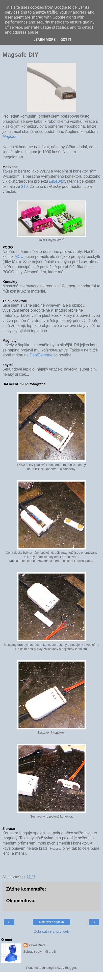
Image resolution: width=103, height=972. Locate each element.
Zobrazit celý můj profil (40, 951)
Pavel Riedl (37, 945)
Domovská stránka (51, 922)
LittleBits (56, 181)
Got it (65, 40)
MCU (18, 256)
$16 (24, 186)
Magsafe (10, 136)
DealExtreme (41, 355)
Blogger (70, 968)
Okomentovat (21, 900)
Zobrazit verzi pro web (51, 931)
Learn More (44, 40)
